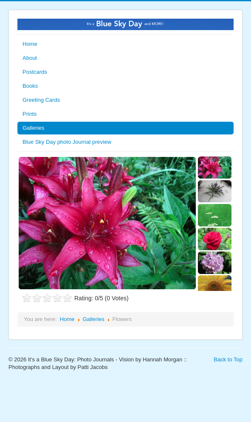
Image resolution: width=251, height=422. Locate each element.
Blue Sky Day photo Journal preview (67, 142)
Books (30, 86)
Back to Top (228, 359)
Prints (30, 114)
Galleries (33, 128)
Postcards (35, 72)
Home (30, 44)
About (30, 58)
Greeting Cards (41, 100)
